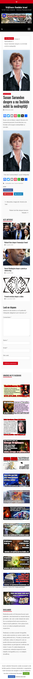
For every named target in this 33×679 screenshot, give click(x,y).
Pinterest (8, 194)
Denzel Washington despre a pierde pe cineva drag (15, 269)
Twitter (18, 190)
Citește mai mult (21, 676)
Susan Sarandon (19, 183)
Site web (6, 355)
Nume (5, 340)
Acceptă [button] (26, 673)
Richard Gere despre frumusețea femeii (16, 242)
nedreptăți (8, 183)
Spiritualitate (7, 94)
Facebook (8, 190)
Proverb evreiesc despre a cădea (13, 296)
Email (5, 348)
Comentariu (7, 317)
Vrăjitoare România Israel (16, 7)
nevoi (12, 183)
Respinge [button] (11, 676)
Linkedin (18, 194)
